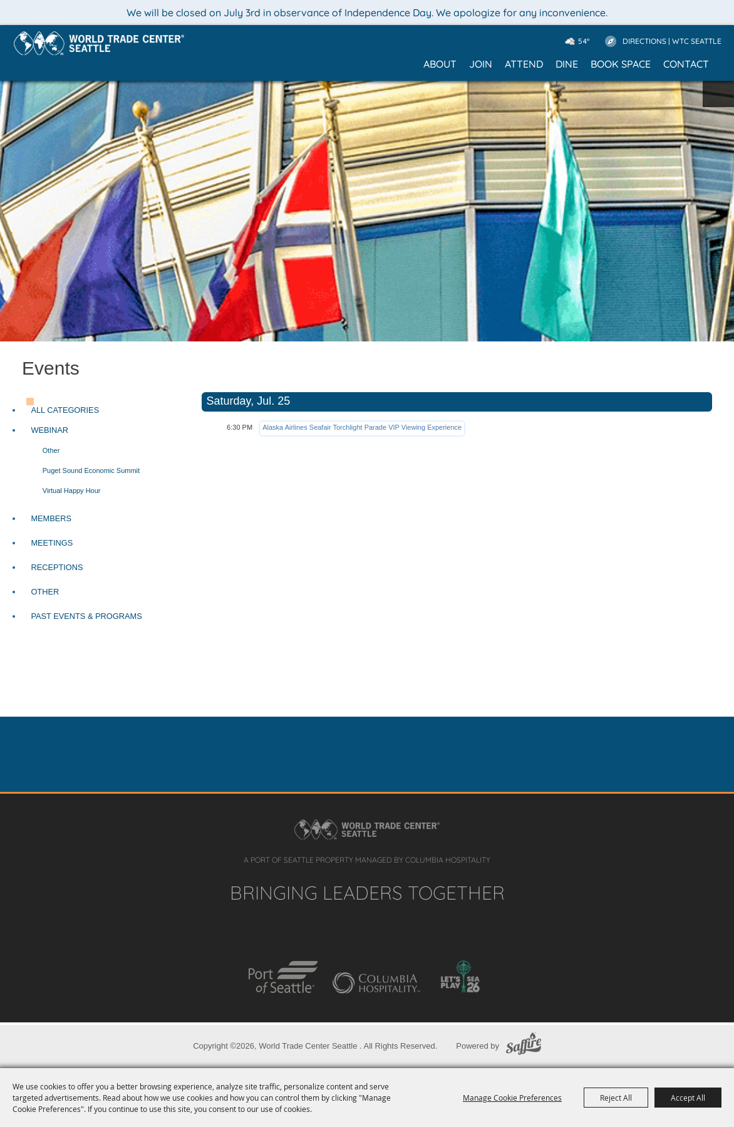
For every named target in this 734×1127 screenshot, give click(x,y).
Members (51, 518)
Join (480, 64)
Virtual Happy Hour (72, 490)
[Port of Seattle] (283, 977)
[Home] (99, 43)
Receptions (57, 567)
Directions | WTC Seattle (672, 41)
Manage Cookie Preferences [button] (512, 1098)
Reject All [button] (616, 1098)
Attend (524, 64)
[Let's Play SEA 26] (460, 976)
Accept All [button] (688, 1098)
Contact (686, 64)
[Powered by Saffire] (523, 1046)
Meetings (52, 543)
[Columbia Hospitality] (376, 983)
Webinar (49, 430)
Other (51, 450)
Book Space (621, 64)
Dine (567, 64)
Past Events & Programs (86, 616)
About (440, 64)
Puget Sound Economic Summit (91, 470)
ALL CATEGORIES (65, 410)
